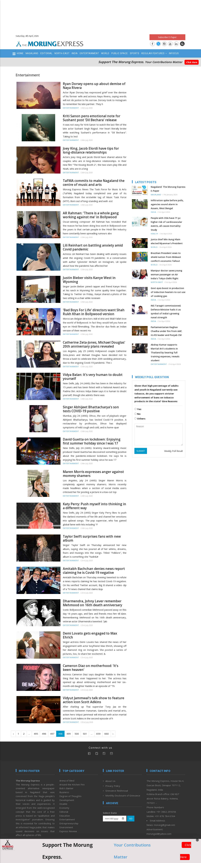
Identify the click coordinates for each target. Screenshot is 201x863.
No (137, 413)
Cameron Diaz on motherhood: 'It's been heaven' (90, 668)
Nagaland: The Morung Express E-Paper (168, 188)
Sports (134, 53)
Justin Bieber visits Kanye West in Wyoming (89, 280)
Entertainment (89, 53)
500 (77, 733)
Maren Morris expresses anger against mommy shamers (93, 474)
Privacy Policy (112, 785)
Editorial (46, 53)
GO (130, 818)
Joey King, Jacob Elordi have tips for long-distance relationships (91, 150)
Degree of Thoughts (70, 796)
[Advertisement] (100, 15)
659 (98, 733)
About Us (110, 781)
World (105, 53)
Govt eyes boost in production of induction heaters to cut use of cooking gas (168, 292)
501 (85, 733)
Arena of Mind (66, 780)
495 (36, 733)
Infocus (174, 53)
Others (139, 418)
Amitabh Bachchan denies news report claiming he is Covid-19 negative (94, 571)
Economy (64, 807)
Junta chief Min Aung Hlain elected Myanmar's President (167, 241)
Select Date (110, 812)
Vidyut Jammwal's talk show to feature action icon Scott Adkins (93, 700)
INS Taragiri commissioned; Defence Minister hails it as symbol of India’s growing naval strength (166, 311)
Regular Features (154, 53)
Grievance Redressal (116, 790)
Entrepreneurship (68, 823)
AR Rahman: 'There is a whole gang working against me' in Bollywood (91, 215)
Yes (137, 409)
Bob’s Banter (66, 788)
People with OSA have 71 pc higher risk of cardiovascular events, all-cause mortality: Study (166, 223)
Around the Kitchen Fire (72, 784)
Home (20, 53)
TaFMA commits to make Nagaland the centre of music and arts (94, 183)
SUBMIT (140, 450)
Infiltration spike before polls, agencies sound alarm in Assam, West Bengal (167, 204)
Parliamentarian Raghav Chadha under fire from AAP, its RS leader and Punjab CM (166, 331)
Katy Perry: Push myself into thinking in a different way (94, 506)
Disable (63, 803)
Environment (66, 827)
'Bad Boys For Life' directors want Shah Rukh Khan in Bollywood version (94, 312)
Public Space (119, 53)
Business (64, 792)
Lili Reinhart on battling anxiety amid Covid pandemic (93, 247)
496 (44, 733)
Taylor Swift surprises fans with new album (92, 538)
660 (106, 733)
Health (154, 234)
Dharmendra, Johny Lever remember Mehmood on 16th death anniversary (92, 603)
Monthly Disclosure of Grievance (122, 795)
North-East (62, 53)
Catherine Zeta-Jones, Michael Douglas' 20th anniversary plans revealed (94, 344)
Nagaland (32, 53)
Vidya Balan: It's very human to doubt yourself (92, 377)
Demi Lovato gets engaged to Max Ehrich (90, 635)
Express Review (68, 831)
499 (68, 733)
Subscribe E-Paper (167, 37)
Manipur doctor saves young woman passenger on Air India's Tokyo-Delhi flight (166, 274)
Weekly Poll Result (173, 451)
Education (64, 815)
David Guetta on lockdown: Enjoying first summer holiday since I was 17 (91, 441)
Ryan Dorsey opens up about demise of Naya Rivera (94, 86)
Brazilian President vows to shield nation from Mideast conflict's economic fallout (166, 257)
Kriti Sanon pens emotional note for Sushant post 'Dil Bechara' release (91, 118)
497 (52, 733)
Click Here (191, 62)
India (75, 53)
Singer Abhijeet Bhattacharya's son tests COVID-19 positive (91, 409)
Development (66, 800)
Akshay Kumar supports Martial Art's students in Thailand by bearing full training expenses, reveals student (165, 352)
